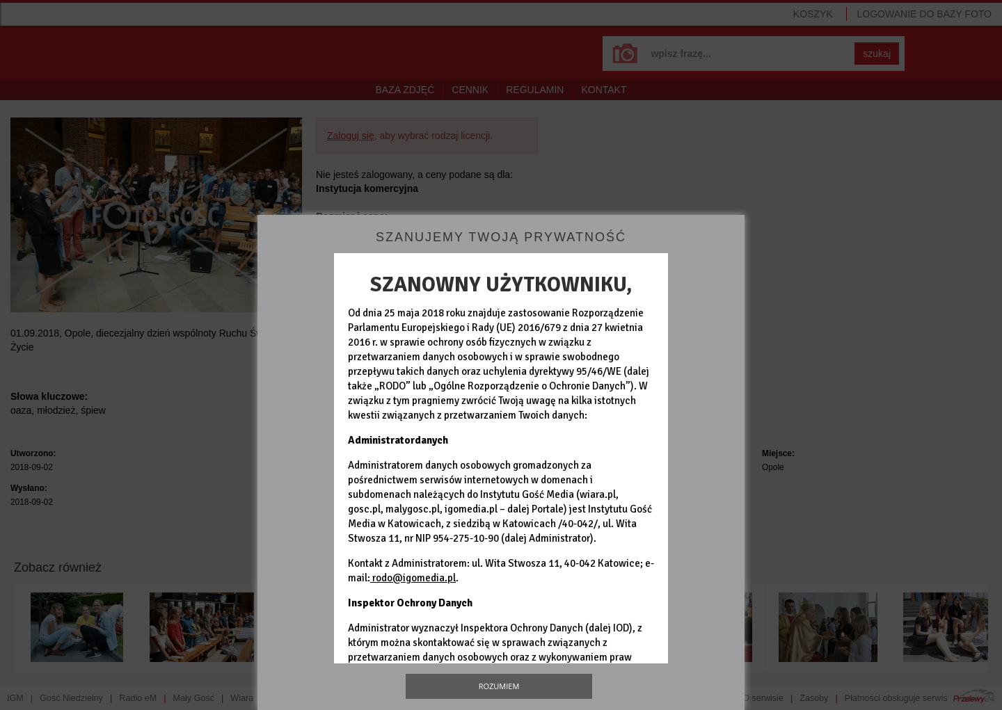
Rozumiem (499, 686)
